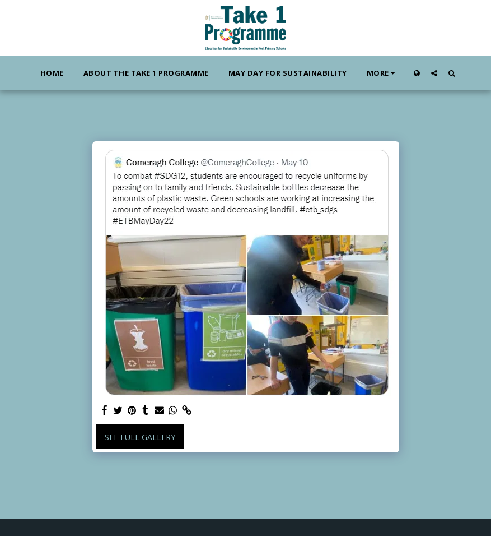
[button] (434, 73)
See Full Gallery (140, 437)
